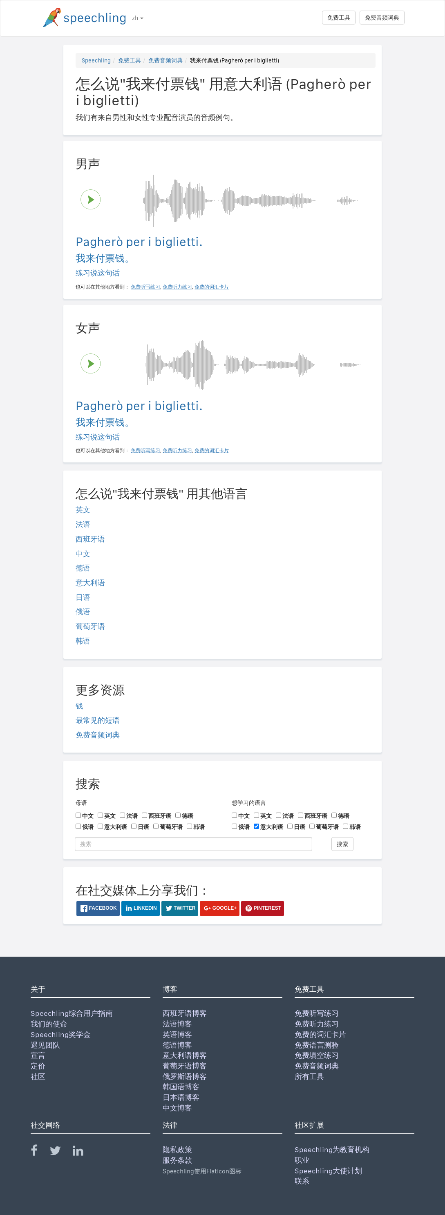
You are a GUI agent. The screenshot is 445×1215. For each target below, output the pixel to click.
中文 (83, 553)
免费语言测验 (317, 1045)
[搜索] (193, 844)
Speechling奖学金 (61, 1034)
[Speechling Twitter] (60, 1152)
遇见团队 (45, 1045)
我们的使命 (49, 1024)
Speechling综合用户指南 (72, 1013)
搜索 (342, 844)
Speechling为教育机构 (332, 1149)
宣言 (38, 1055)
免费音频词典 (382, 17)
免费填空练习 (317, 1055)
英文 (83, 509)
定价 (38, 1066)
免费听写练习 (317, 1013)
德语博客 (177, 1045)
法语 (83, 524)
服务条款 (177, 1160)
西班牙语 (90, 539)
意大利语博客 (185, 1055)
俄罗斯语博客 (185, 1076)
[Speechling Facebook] (39, 1152)
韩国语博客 (181, 1086)
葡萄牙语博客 (185, 1066)
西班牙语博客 (185, 1013)
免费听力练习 (317, 1024)
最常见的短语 (98, 720)
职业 (302, 1160)
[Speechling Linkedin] (83, 1152)
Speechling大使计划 (328, 1170)
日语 (83, 597)
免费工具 (338, 17)
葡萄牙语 (90, 626)
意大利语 (90, 582)
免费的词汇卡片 (320, 1034)
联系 (302, 1181)
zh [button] (137, 18)
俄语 (83, 611)
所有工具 (309, 1076)
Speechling (96, 60)
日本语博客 (181, 1097)
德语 (83, 568)
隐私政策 (177, 1149)
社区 (38, 1076)
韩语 (83, 641)
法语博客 (177, 1024)
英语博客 (177, 1034)
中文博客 (177, 1108)
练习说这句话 (98, 273)
